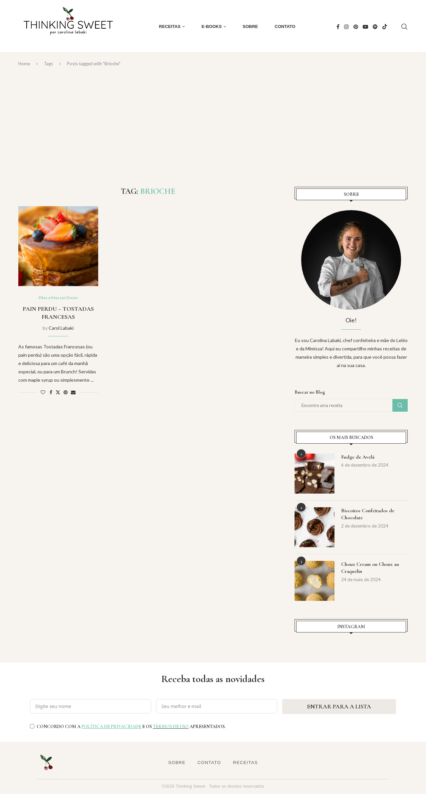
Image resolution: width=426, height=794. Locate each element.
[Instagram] (346, 27)
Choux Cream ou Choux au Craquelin (370, 568)
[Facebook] (338, 27)
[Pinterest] (355, 27)
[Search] (404, 26)
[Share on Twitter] (58, 393)
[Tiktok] (385, 27)
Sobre (250, 26)
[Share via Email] (73, 393)
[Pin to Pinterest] (66, 393)
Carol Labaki (61, 328)
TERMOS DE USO (171, 726)
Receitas (170, 26)
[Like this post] (43, 393)
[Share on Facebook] (51, 393)
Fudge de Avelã (358, 457)
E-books (211, 26)
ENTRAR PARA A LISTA (339, 706)
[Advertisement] (213, 127)
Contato (285, 26)
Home (24, 63)
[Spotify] (375, 27)
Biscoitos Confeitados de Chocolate (368, 515)
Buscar (400, 405)
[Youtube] (365, 27)
